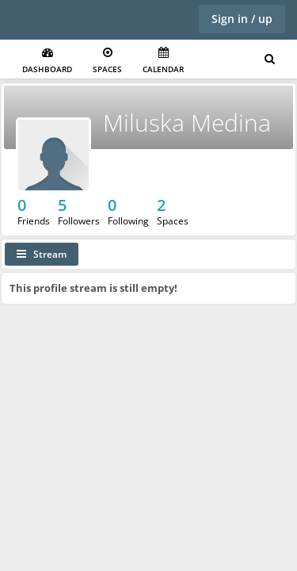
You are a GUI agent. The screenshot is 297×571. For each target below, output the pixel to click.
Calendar (163, 61)
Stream (42, 254)
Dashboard (47, 61)
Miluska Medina (187, 122)
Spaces (107, 61)
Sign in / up (241, 18)
